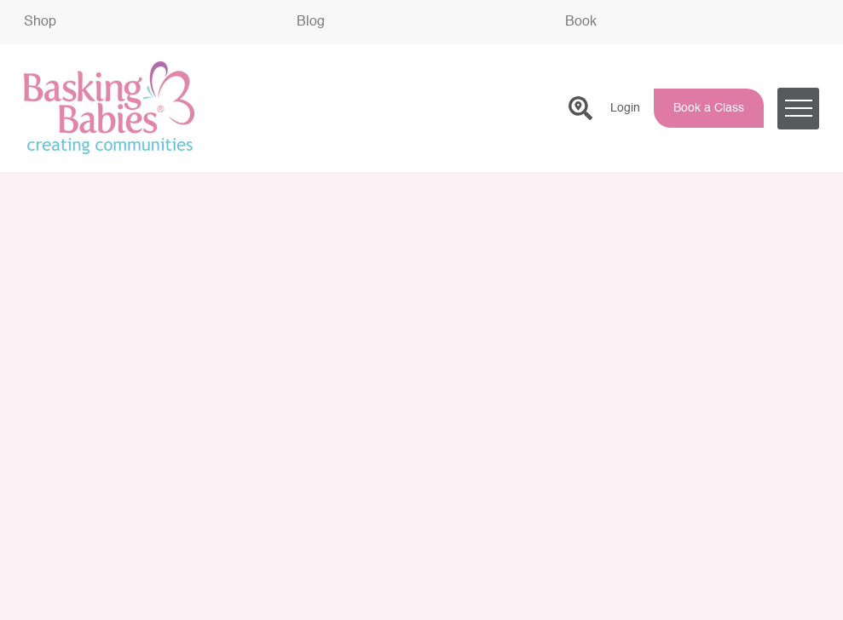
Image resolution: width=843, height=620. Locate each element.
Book (581, 22)
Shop (40, 22)
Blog (311, 22)
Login (625, 108)
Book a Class (708, 108)
